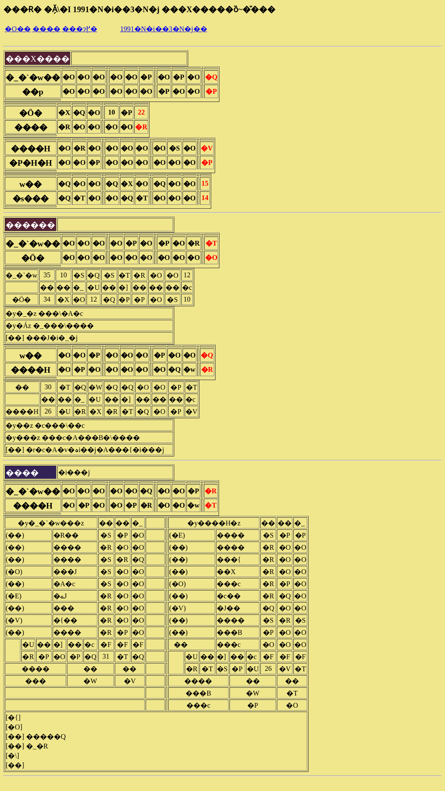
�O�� (18, 29)
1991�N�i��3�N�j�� (163, 29)
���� (46, 29)
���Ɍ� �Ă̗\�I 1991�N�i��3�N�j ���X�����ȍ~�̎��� (139, 9)
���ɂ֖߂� (79, 29)
